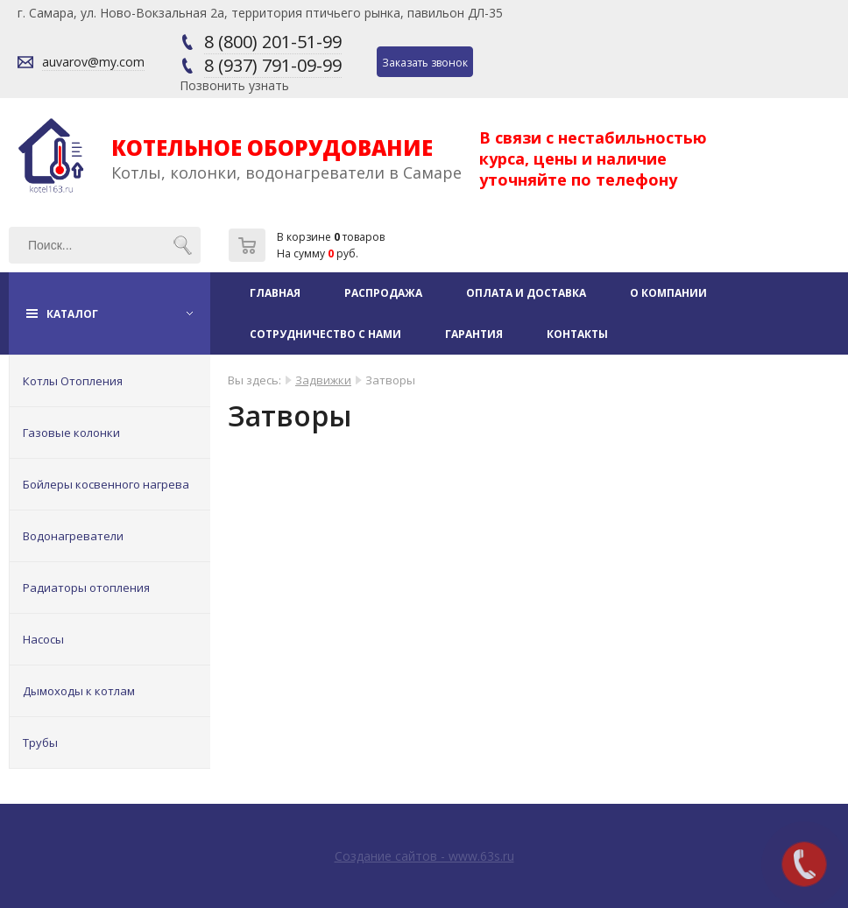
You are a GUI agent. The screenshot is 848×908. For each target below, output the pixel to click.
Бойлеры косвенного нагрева (106, 484)
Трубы (40, 742)
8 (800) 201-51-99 (273, 41)
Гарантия (474, 334)
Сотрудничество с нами (325, 334)
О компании (668, 292)
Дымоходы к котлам (79, 691)
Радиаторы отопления (86, 587)
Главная (275, 292)
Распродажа (383, 292)
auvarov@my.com (93, 61)
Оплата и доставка (526, 292)
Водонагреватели (73, 536)
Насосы (43, 639)
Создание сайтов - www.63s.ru (424, 856)
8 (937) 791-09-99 (273, 65)
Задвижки (323, 380)
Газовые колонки (71, 432)
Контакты (577, 334)
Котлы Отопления (73, 381)
